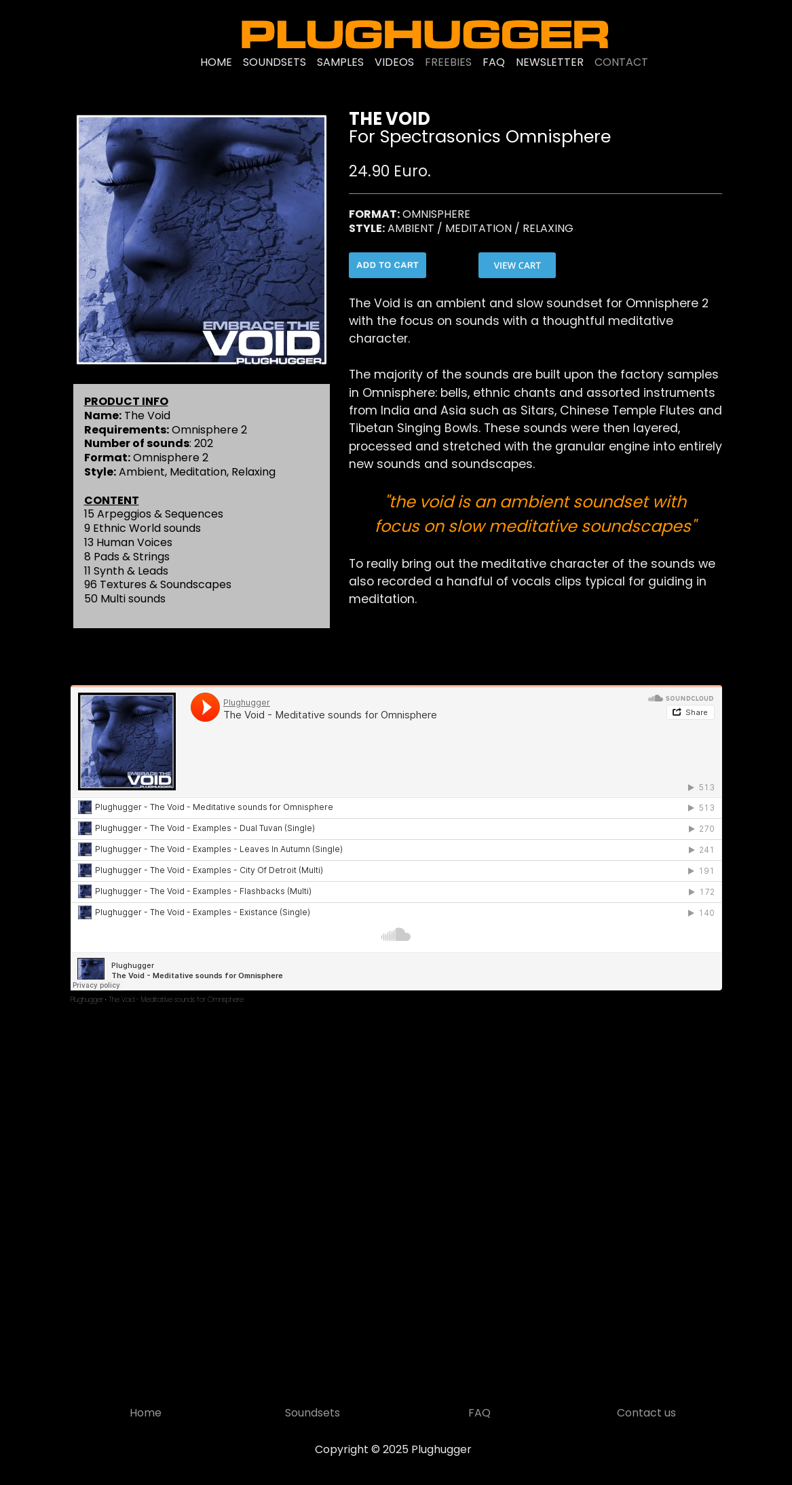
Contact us (646, 1413)
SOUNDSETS (274, 62)
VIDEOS (394, 62)
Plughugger (87, 1000)
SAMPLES (340, 62)
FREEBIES (448, 62)
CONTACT (621, 62)
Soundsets (312, 1413)
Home (146, 1413)
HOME (216, 62)
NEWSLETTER (550, 62)
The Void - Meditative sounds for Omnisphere (176, 1000)
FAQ (494, 62)
